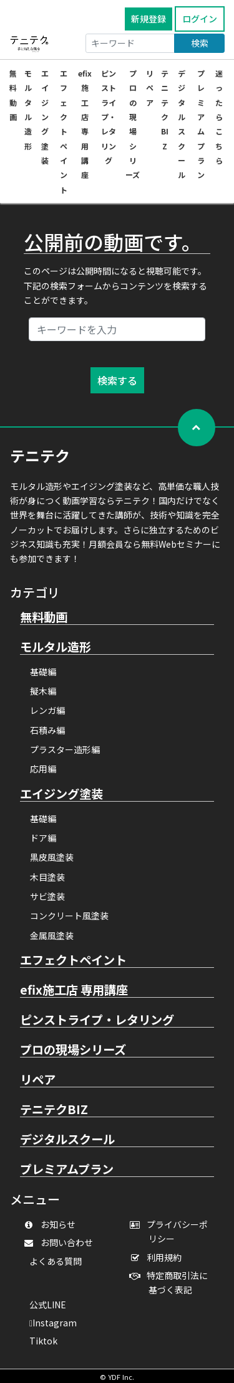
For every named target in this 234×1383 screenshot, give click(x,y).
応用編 (43, 768)
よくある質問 (55, 1261)
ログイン (199, 18)
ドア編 (43, 838)
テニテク (40, 455)
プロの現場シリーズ (73, 1050)
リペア (150, 88)
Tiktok (43, 1340)
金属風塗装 (52, 935)
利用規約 (159, 1257)
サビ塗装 (47, 896)
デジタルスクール (67, 1139)
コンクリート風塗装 (69, 915)
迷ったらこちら (219, 117)
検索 (199, 43)
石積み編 (47, 730)
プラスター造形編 (65, 749)
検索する (117, 380)
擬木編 (43, 691)
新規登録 (148, 18)
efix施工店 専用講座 (74, 990)
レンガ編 (47, 710)
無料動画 (43, 617)
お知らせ (52, 1224)
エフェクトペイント (63, 131)
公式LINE (47, 1304)
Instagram (53, 1322)
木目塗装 (47, 877)
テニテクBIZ (54, 1109)
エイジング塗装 (45, 117)
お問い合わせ (61, 1242)
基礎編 (43, 671)
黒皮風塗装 (52, 857)
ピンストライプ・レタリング (108, 117)
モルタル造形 (55, 647)
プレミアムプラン (67, 1169)
